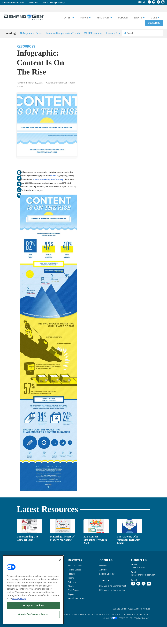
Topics (84, 17)
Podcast (123, 17)
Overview (103, 566)
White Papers (73, 590)
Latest (68, 17)
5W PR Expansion (93, 33)
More (154, 17)
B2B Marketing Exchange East (112, 590)
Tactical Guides (74, 570)
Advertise (33, 3)
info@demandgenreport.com (143, 575)
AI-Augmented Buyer (31, 33)
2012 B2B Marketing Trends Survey (48, 179)
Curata (53, 175)
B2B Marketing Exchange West (112, 586)
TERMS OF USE (125, 618)
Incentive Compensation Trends (63, 33)
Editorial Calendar (106, 574)
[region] (33, 589)
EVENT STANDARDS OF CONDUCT (119, 614)
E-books (71, 586)
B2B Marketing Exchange (54, 3)
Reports (71, 578)
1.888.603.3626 (138, 567)
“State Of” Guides (75, 566)
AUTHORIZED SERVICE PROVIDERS (87, 614)
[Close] (59, 560)
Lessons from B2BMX (117, 33)
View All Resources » (76, 598)
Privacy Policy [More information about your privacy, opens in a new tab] (19, 598)
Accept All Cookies (33, 605)
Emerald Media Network (13, 3)
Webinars (72, 582)
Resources (103, 17)
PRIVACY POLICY (141, 618)
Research (72, 574)
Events (138, 17)
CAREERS (65, 614)
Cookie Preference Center (33, 614)
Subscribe (154, 23)
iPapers (71, 594)
